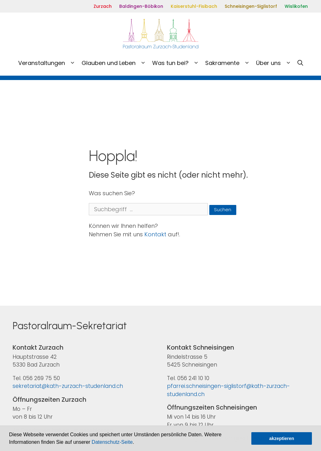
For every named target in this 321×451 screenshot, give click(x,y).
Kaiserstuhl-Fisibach (194, 6)
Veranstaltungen (48, 63)
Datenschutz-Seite (112, 442)
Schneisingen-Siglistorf (251, 6)
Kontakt (155, 234)
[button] (136, 443)
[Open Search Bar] (300, 63)
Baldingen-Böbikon (141, 6)
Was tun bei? (177, 63)
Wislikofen (296, 6)
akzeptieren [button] (281, 438)
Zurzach (103, 6)
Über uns (275, 63)
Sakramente (229, 63)
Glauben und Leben (115, 63)
